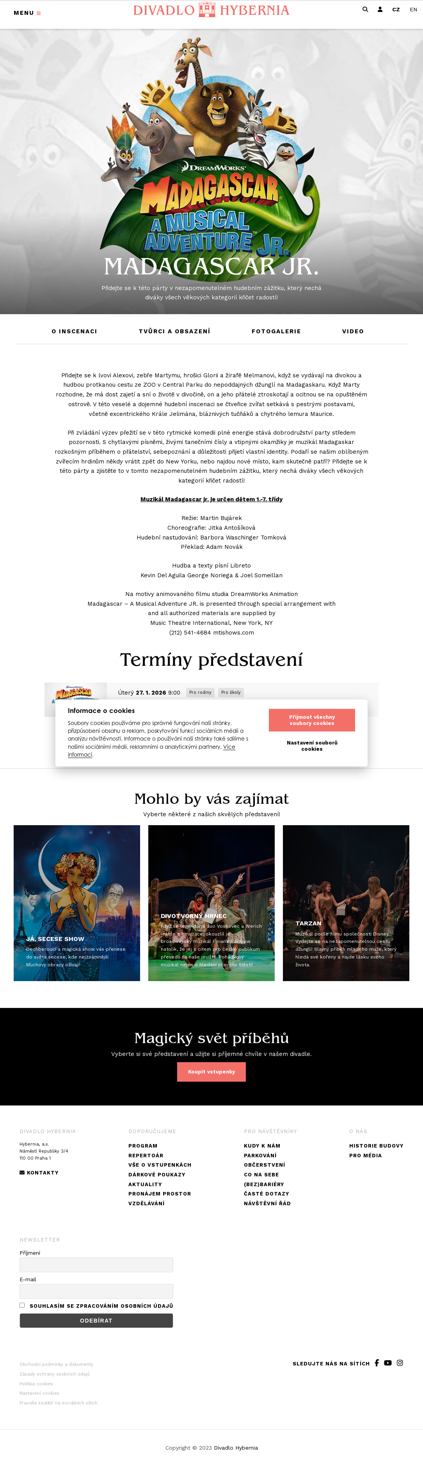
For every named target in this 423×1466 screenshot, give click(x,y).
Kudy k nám (262, 1146)
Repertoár (146, 1155)
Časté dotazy (266, 1194)
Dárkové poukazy (156, 1175)
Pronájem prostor (159, 1194)
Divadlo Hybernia (236, 1448)
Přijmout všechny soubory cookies (312, 720)
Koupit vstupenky (211, 1072)
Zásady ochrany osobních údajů (55, 1374)
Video (353, 331)
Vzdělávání (146, 1203)
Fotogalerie (276, 331)
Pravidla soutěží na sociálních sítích (59, 1403)
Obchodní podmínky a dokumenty (56, 1364)
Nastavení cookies (39, 1393)
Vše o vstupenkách (160, 1165)
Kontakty (39, 1173)
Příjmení (30, 1253)
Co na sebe (261, 1175)
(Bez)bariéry (264, 1184)
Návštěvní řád (267, 1203)
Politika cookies (36, 1383)
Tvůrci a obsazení (175, 331)
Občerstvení (264, 1165)
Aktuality (145, 1184)
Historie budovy (376, 1146)
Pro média (365, 1155)
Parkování (260, 1155)
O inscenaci (75, 331)
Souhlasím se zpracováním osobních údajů (101, 1306)
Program (143, 1146)
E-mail (28, 1279)
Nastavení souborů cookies (312, 746)
